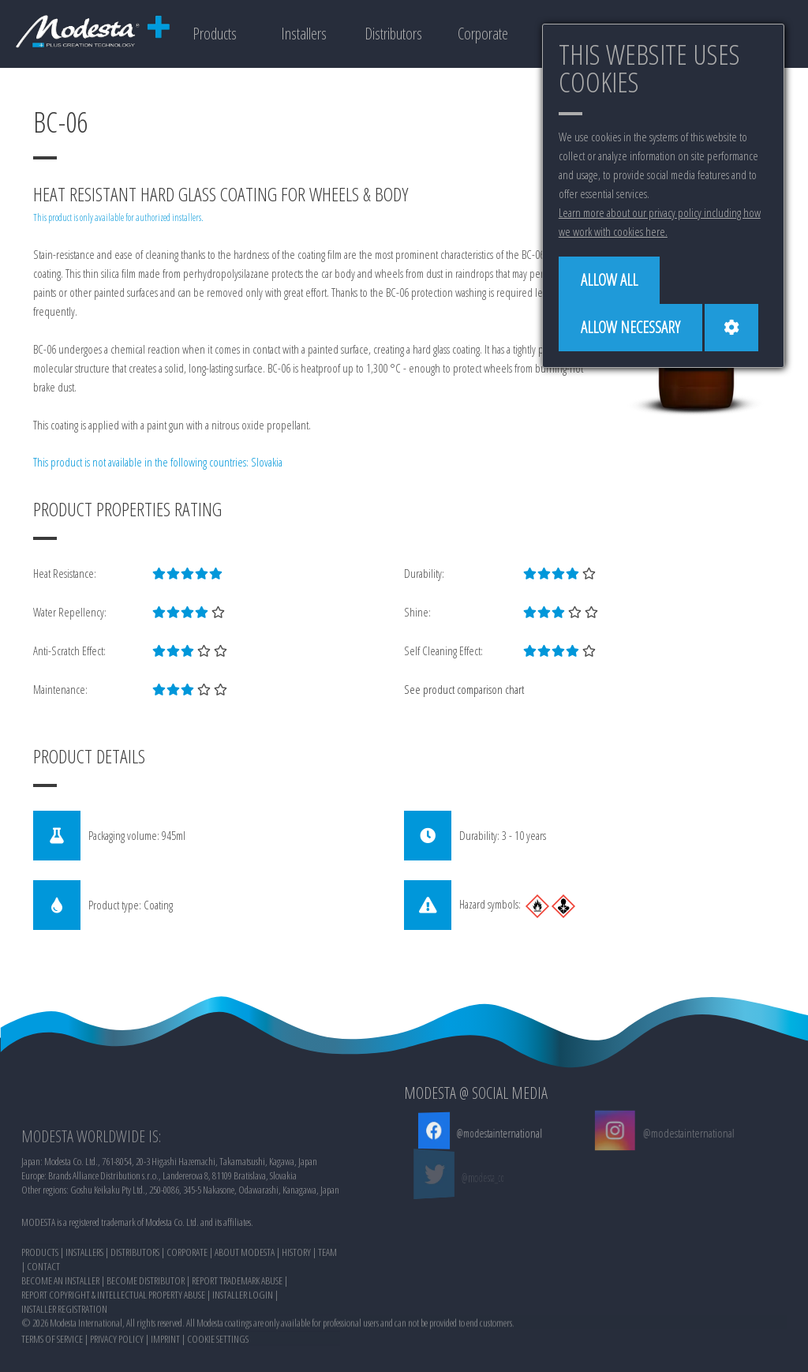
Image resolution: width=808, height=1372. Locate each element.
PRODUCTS (39, 1308)
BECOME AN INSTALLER (60, 1336)
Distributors (393, 33)
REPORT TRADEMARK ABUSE (237, 1336)
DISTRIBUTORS (134, 1308)
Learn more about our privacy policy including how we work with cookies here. (660, 221)
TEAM (327, 1308)
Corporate (483, 33)
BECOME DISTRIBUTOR (146, 1336)
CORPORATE (187, 1308)
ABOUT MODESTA (245, 1308)
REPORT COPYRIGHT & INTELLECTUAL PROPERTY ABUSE (113, 1351)
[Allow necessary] (630, 327)
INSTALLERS (84, 1308)
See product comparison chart (464, 689)
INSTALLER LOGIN (242, 1351)
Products (215, 33)
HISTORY (296, 1308)
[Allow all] (609, 280)
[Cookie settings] (731, 327)
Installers (304, 33)
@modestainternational (497, 1133)
